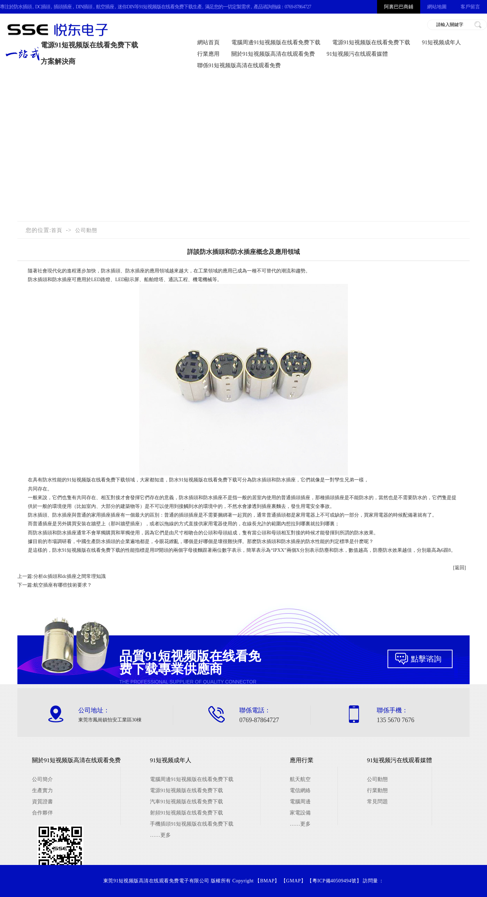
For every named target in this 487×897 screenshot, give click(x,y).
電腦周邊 (300, 801)
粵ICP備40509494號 (334, 880)
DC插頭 (42, 6)
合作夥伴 (42, 812)
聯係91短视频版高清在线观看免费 (239, 65)
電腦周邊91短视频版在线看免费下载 (275, 42)
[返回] (459, 567)
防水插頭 (23, 6)
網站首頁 (208, 42)
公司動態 (86, 230)
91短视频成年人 (441, 42)
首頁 (56, 230)
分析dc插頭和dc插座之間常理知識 (69, 576)
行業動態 (377, 790)
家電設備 (300, 812)
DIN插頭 (83, 6)
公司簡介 (42, 779)
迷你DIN (126, 6)
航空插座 (105, 6)
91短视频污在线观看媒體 (357, 54)
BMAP (267, 880)
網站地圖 (437, 6)
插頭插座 (63, 6)
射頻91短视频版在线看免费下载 (186, 812)
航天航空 (300, 779)
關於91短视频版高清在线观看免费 (273, 54)
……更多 (160, 835)
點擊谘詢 (426, 659)
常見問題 (377, 801)
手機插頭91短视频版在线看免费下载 (191, 824)
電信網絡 (300, 790)
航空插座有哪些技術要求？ (62, 585)
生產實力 (42, 790)
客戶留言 (470, 6)
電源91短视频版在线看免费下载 (371, 42)
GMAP (293, 880)
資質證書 (42, 801)
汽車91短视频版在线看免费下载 (186, 801)
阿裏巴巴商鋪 (398, 6)
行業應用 (208, 54)
